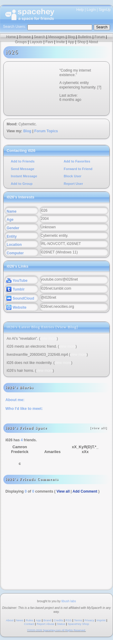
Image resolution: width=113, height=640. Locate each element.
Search (102, 27)
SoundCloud (20, 298)
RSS (68, 620)
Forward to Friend (78, 169)
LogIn (91, 10)
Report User (73, 183)
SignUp (105, 10)
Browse (25, 37)
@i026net (48, 297)
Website (16, 307)
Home (11, 37)
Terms (78, 620)
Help (80, 10)
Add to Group (21, 183)
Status (61, 624)
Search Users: (14, 26)
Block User (72, 176)
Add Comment (85, 491)
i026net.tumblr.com (56, 288)
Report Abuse (45, 624)
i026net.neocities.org (57, 306)
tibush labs (68, 601)
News (20, 620)
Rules (29, 620)
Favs (49, 42)
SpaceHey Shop (78, 624)
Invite (60, 42)
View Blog (67, 327)
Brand (47, 620)
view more (48, 338)
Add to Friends (22, 161)
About (93, 42)
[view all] (98, 427)
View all (63, 491)
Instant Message (23, 176)
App (71, 42)
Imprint (100, 620)
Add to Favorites (76, 161)
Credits (58, 620)
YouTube (16, 280)
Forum (99, 37)
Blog (71, 37)
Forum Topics (46, 131)
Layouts (36, 42)
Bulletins (84, 37)
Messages (56, 37)
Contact (29, 624)
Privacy (89, 620)
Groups (21, 42)
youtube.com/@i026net (59, 279)
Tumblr (15, 289)
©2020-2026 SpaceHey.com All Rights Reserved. (56, 630)
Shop (81, 42)
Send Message (22, 169)
